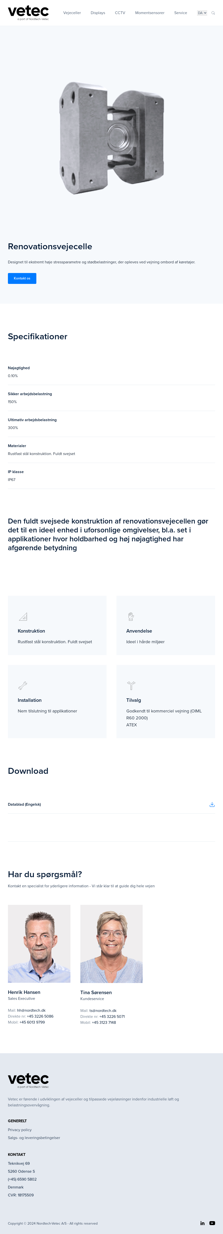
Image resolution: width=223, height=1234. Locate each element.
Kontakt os (22, 278)
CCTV (120, 13)
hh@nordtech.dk (31, 1010)
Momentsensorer (149, 13)
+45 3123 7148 (104, 1022)
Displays (98, 13)
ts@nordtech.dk (102, 1010)
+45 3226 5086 (40, 1016)
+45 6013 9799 (32, 1022)
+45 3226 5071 (112, 1016)
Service (180, 13)
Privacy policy (20, 1130)
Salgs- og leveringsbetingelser (34, 1138)
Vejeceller (72, 13)
